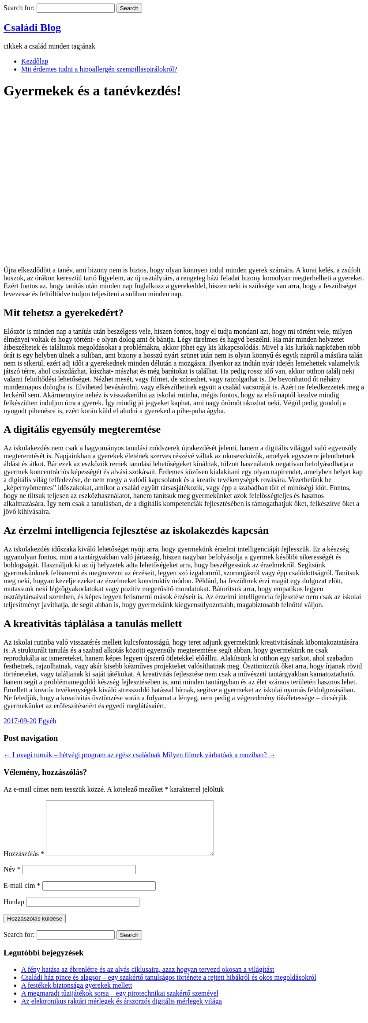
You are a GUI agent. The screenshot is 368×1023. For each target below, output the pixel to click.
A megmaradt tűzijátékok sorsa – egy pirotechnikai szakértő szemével (119, 1004)
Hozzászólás (24, 864)
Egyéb (47, 721)
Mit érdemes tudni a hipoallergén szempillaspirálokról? (99, 69)
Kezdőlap (34, 61)
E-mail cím (22, 896)
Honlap (14, 912)
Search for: (19, 7)
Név (12, 879)
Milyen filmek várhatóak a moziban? (218, 755)
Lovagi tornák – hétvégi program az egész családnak (82, 755)
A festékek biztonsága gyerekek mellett (76, 996)
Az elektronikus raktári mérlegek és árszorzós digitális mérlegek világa (121, 1011)
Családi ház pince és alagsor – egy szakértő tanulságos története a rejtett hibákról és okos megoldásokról (168, 988)
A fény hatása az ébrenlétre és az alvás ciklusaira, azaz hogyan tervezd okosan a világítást (147, 980)
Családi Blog (32, 27)
